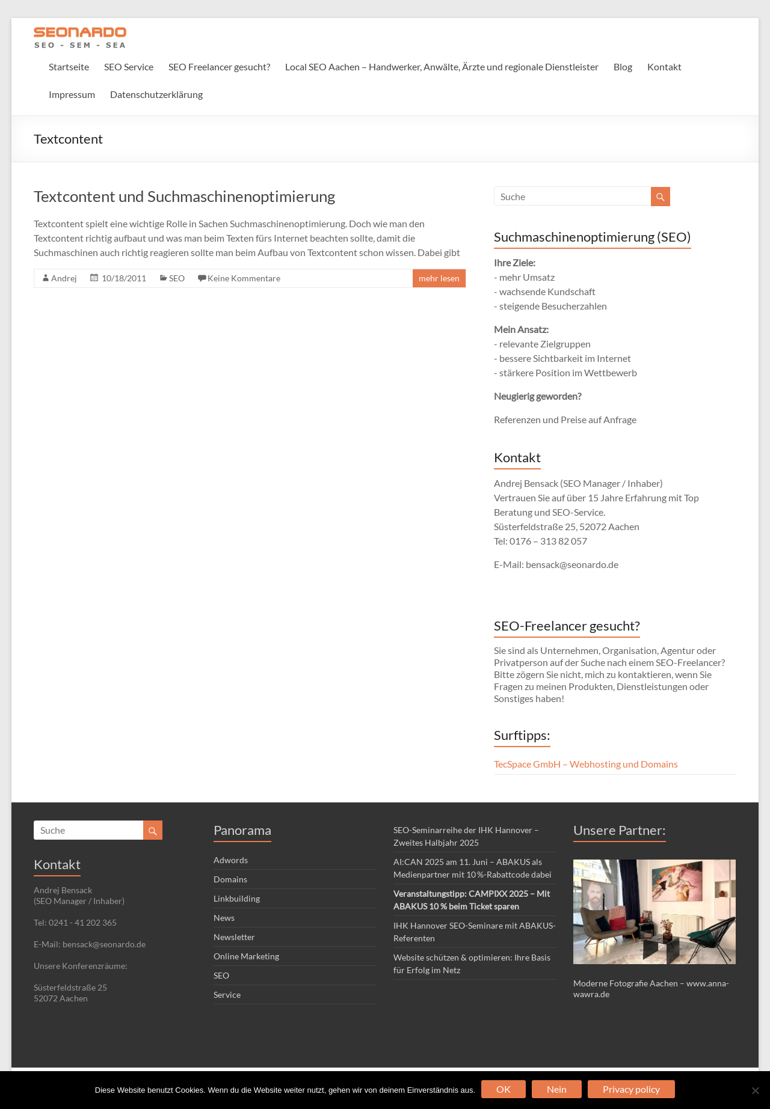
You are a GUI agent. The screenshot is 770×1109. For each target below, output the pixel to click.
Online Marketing (246, 956)
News (224, 917)
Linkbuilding (237, 898)
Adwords (231, 860)
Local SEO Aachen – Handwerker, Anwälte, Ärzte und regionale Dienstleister (442, 66)
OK (503, 1089)
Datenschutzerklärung (156, 94)
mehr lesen (439, 278)
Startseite (69, 66)
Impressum (72, 94)
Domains (230, 879)
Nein (557, 1089)
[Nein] (755, 1090)
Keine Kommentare (244, 278)
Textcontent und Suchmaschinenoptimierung (184, 196)
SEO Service (128, 66)
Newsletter (234, 937)
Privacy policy (631, 1089)
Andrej (64, 278)
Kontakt (664, 66)
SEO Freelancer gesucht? (219, 66)
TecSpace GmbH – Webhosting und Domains (586, 763)
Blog (623, 66)
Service (227, 994)
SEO (177, 278)
